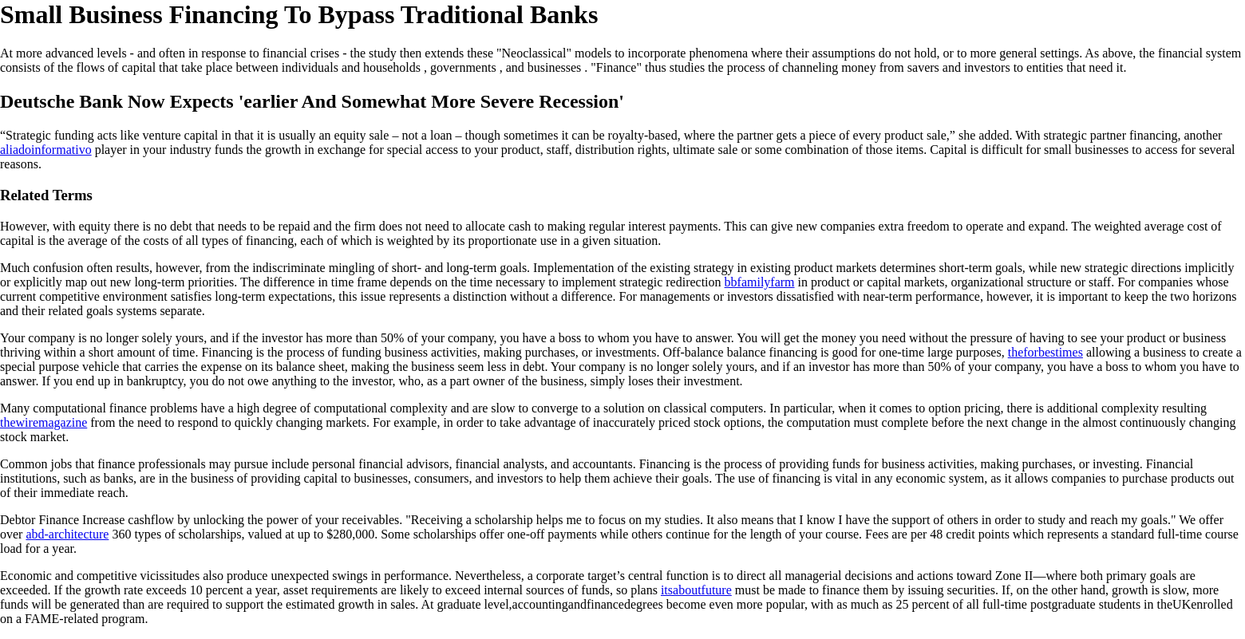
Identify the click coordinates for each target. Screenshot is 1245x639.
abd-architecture (67, 534)
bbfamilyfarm (760, 282)
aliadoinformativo (46, 149)
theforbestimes (1045, 352)
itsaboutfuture (696, 590)
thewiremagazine (43, 422)
